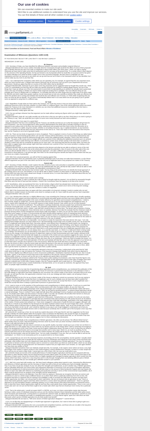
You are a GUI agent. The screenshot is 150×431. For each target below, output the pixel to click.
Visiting (67, 38)
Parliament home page (17, 44)
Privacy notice (61, 427)
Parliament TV (75, 41)
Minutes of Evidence (53, 48)
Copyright (54, 427)
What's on (32, 41)
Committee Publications (57, 44)
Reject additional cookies (59, 21)
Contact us (99, 29)
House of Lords (22, 41)
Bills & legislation (41, 41)
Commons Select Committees (90, 44)
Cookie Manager (76, 427)
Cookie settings (82, 21)
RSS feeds (91, 29)
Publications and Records (43, 44)
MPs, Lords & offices (34, 38)
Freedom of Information (29, 427)
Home (7, 38)
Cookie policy (68, 427)
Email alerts (83, 29)
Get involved (59, 38)
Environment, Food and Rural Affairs (13, 45)
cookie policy (76, 15)
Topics (88, 41)
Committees (51, 41)
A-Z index (6, 427)
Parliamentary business (18, 38)
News (83, 41)
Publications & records (63, 41)
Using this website (45, 427)
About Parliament (47, 38)
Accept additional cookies (31, 21)
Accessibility (75, 29)
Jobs (38, 427)
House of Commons (11, 41)
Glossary (13, 427)
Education (74, 38)
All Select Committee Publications (72, 44)
